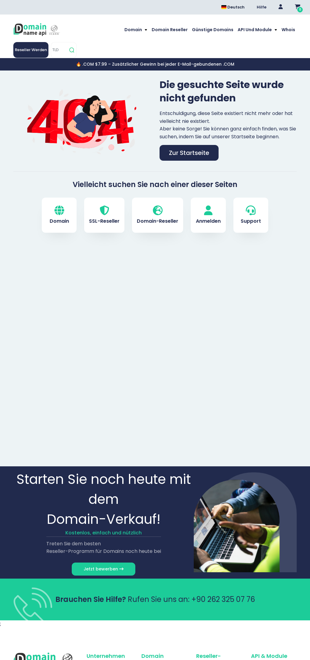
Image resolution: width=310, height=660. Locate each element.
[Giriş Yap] (280, 7)
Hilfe (261, 7)
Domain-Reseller (157, 215)
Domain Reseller (170, 30)
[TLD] (59, 50)
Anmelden (208, 215)
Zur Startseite (189, 153)
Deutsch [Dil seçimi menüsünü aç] (233, 7)
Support (251, 215)
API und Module (255, 30)
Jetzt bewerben (104, 569)
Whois (288, 30)
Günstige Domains (212, 30)
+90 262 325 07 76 (223, 599)
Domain (133, 30)
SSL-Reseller (104, 215)
